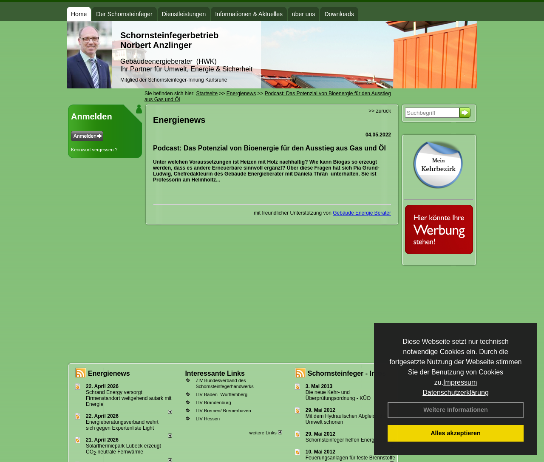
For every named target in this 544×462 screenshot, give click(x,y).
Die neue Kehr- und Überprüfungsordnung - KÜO (338, 395)
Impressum (460, 382)
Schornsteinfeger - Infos (347, 373)
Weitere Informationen (455, 409)
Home (79, 14)
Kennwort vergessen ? (94, 149)
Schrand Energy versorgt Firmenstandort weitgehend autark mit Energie (128, 398)
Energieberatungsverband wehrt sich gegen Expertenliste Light (122, 425)
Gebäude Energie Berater (362, 213)
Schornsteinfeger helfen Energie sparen (350, 440)
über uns (303, 14)
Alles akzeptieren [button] (456, 433)
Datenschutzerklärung (455, 392)
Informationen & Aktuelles (249, 14)
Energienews (109, 373)
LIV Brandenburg (213, 402)
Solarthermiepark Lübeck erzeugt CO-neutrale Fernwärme (123, 449)
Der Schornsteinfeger (124, 14)
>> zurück (379, 111)
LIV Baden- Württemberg (221, 394)
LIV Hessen (208, 418)
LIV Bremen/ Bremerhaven (223, 410)
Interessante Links (215, 373)
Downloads (339, 14)
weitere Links (265, 432)
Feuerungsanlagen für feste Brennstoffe (350, 458)
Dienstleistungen (184, 14)
